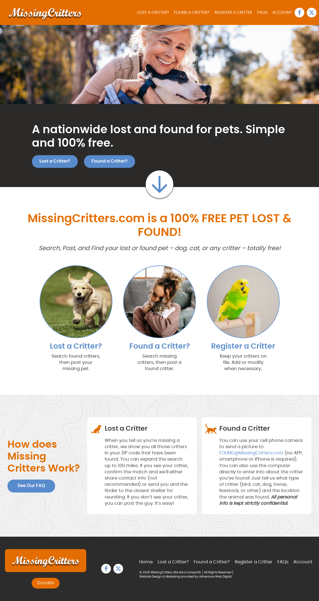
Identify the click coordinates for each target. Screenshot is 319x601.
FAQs (262, 12)
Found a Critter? (192, 12)
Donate (45, 583)
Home (146, 562)
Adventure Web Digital (215, 576)
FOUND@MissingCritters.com (251, 453)
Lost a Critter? (153, 12)
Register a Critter (233, 12)
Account (282, 12)
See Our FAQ (31, 486)
